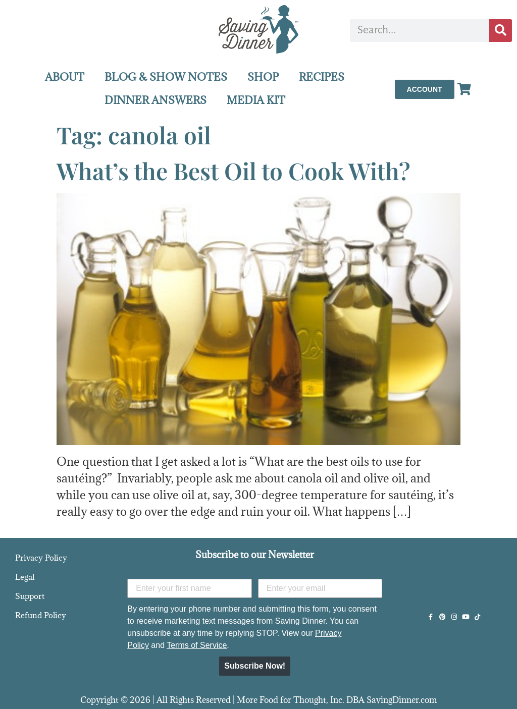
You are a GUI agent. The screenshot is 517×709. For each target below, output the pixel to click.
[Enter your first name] (189, 588)
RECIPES (321, 77)
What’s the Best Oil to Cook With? (233, 170)
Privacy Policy (41, 558)
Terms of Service (197, 645)
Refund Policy (40, 615)
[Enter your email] (320, 588)
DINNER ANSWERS (155, 100)
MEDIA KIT (256, 100)
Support (29, 596)
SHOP (263, 77)
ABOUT (64, 77)
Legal (24, 577)
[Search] (500, 30)
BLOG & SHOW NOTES (166, 77)
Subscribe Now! (254, 666)
